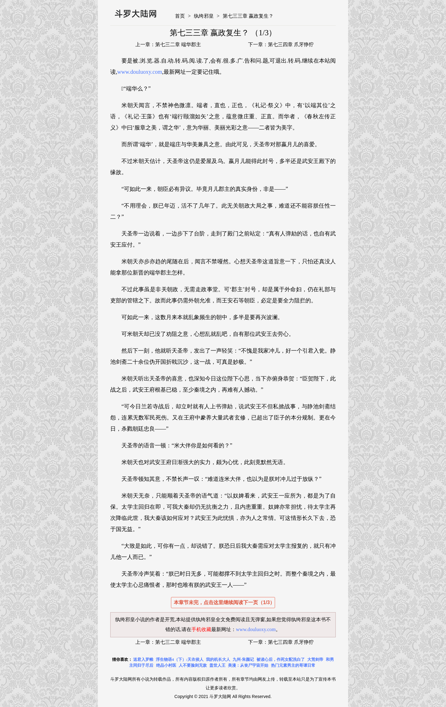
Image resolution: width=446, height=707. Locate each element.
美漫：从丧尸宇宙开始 (248, 665)
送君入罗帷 (143, 659)
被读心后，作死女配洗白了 (280, 659)
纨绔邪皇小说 (130, 619)
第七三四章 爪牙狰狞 (291, 44)
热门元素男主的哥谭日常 (293, 665)
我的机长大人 (218, 659)
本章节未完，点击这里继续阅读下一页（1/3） (224, 602)
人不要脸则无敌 (193, 665)
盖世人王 (217, 665)
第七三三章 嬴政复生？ (248, 16)
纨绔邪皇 (204, 16)
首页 (180, 16)
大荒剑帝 (315, 659)
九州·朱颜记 (243, 659)
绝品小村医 (166, 665)
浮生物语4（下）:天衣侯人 (179, 659)
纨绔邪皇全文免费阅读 (220, 619)
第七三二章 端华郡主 (178, 44)
